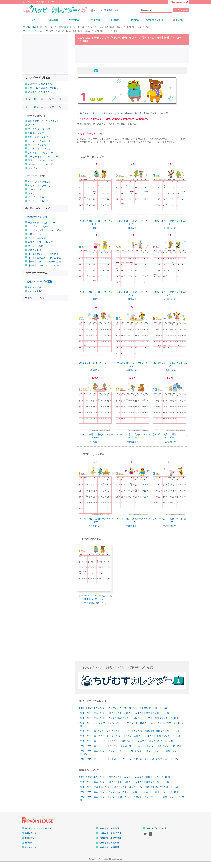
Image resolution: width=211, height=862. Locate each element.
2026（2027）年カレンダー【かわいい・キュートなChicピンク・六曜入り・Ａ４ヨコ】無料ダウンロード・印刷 (130, 753)
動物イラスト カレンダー (40, 160)
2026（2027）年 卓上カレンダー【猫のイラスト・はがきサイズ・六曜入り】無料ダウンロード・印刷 (129, 787)
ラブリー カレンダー (38, 145)
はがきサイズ (34, 193)
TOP (32, 20)
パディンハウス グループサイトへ (39, 828)
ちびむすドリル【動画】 (109, 847)
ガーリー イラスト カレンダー (43, 156)
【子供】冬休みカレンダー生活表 (44, 261)
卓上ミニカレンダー (38, 238)
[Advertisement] (132, 55)
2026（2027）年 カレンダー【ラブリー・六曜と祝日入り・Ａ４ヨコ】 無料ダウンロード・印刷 (126, 741)
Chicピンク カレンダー (39, 137)
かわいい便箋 (34, 287)
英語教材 (114, 20)
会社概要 (28, 843)
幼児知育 (53, 20)
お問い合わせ (30, 833)
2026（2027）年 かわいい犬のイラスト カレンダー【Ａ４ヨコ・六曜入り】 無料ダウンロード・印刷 (129, 731)
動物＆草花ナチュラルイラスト (43, 121)
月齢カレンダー (35, 250)
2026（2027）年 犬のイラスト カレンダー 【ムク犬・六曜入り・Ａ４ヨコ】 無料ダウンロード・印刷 (129, 736)
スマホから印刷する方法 (40, 92)
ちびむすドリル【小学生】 (110, 833)
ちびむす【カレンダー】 (156, 828)
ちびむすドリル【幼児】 (109, 828)
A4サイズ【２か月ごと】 (40, 185)
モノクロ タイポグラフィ (40, 129)
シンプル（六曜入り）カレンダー (44, 230)
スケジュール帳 (35, 246)
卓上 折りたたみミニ (38, 201)
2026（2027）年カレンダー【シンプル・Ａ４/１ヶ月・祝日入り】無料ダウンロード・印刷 (123, 708)
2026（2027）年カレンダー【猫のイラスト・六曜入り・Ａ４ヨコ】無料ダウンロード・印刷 (124, 713)
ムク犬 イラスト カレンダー (41, 148)
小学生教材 (74, 20)
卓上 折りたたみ (36, 197)
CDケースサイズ (36, 189)
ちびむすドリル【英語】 (109, 843)
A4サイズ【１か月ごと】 (35, 31)
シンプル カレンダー (38, 168)
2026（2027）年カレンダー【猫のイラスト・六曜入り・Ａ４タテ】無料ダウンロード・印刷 (124, 777)
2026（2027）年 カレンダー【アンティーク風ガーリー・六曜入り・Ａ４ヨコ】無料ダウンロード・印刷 (130, 746)
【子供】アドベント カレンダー (43, 265)
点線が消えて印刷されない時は (43, 88)
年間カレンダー (35, 234)
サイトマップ (30, 847)
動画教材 (135, 20)
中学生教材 (94, 20)
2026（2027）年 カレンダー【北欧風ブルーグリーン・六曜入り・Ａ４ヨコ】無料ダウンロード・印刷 (129, 759)
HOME (178, 19)
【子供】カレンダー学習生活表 (43, 254)
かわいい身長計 (35, 291)
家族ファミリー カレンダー (41, 242)
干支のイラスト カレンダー (41, 222)
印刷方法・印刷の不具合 (40, 84)
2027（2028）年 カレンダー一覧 (43, 99)
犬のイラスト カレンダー (40, 152)
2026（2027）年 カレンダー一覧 (43, 107)
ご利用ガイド (30, 838)
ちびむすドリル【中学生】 (110, 838)
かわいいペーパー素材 (39, 281)
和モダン (32, 125)
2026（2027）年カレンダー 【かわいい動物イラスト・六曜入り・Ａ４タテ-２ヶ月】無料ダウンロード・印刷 (131, 799)
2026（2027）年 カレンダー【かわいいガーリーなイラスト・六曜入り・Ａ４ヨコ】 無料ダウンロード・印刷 (131, 724)
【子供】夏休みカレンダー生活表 (44, 257)
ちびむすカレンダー (155, 20)
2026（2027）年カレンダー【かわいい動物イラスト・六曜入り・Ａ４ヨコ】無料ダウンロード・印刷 (129, 718)
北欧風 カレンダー (37, 133)
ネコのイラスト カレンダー (41, 164)
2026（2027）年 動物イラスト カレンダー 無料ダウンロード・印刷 (51, 27)
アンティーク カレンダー (40, 141)
